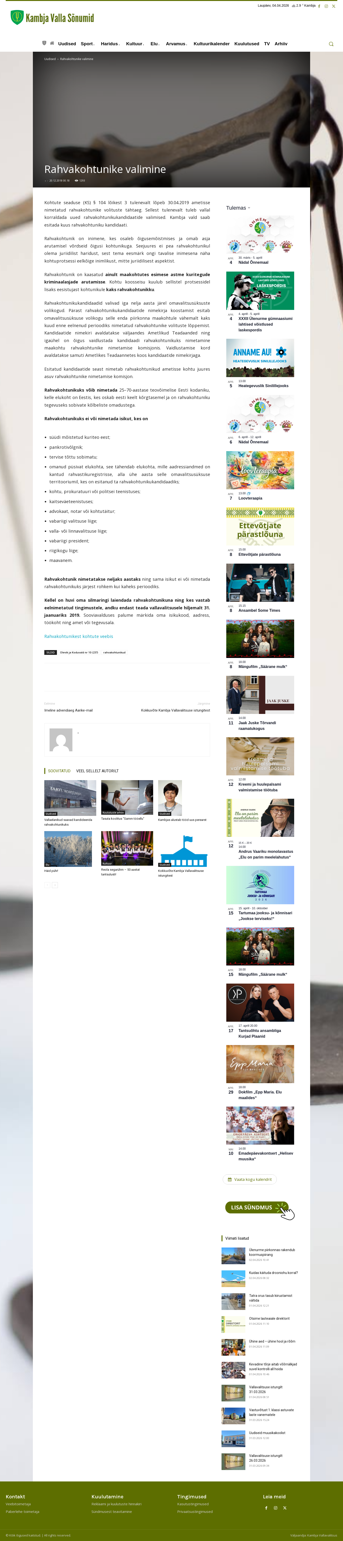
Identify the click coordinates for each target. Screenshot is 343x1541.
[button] (331, 44)
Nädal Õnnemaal (253, 262)
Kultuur (107, 863)
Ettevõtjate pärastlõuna (260, 554)
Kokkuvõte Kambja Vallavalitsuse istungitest (175, 710)
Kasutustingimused (193, 1503)
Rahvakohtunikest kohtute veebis (78, 636)
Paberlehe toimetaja (22, 1511)
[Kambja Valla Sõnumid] (50, 17)
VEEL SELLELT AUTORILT (97, 771)
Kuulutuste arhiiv (113, 812)
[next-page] (55, 885)
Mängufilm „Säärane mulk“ (263, 667)
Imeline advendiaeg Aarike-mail (68, 710)
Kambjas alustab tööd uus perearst (182, 820)
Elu (47, 864)
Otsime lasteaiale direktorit (269, 1318)
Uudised (50, 59)
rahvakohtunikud (114, 652)
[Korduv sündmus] (248, 493)
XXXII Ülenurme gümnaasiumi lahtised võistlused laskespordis (266, 324)
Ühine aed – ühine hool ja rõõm (272, 1341)
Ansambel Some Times (259, 610)
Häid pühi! (51, 871)
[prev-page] (47, 885)
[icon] (44, 42)
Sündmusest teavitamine (111, 1511)
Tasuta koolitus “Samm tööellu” (122, 818)
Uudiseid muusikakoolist (267, 1433)
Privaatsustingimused (195, 1511)
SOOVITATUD (59, 771)
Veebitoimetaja (18, 1503)
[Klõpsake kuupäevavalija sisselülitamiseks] (238, 208)
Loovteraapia (250, 498)
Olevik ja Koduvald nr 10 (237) (79, 652)
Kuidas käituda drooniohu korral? (273, 1273)
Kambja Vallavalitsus (322, 1535)
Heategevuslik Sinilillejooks (264, 386)
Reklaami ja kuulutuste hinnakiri (116, 1503)
